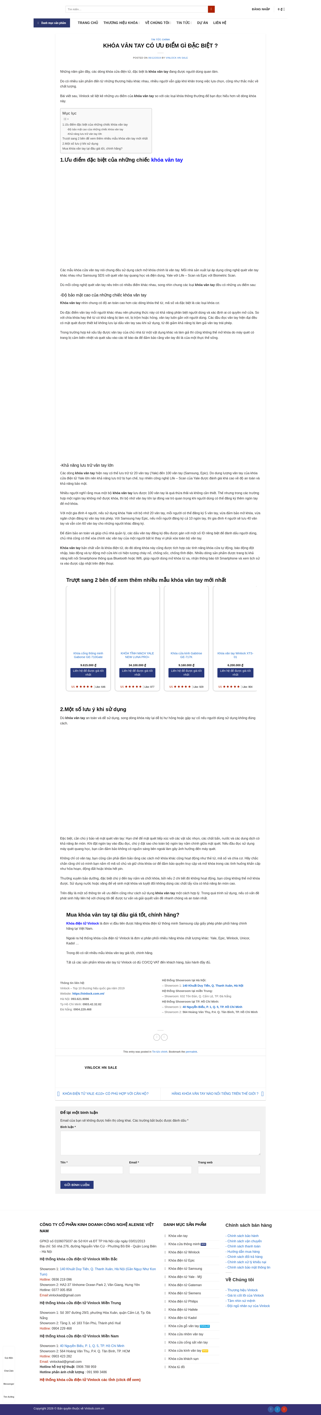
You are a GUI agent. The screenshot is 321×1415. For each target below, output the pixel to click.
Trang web (205, 1162)
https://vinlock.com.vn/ (88, 993)
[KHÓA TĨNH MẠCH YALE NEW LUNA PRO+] (137, 617)
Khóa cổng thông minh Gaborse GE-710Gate (88, 655)
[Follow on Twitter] (277, 1409)
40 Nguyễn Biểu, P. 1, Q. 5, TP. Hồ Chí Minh (213, 1007)
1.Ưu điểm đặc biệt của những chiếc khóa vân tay (95, 124)
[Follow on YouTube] (284, 1409)
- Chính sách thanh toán (243, 1246)
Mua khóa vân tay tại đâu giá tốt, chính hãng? (92, 148)
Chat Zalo (9, 1367)
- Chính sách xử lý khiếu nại (246, 1262)
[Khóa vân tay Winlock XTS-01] (235, 617)
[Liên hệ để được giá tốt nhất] (88, 673)
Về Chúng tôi (158, 23)
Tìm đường (8, 1393)
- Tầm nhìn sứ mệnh (240, 1301)
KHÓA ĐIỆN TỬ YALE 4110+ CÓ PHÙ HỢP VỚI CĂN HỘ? (102, 1093)
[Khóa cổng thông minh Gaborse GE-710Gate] (88, 617)
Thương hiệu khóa (122, 23)
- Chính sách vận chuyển (244, 1241)
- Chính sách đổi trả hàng (244, 1256)
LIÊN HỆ (219, 23)
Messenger (8, 1380)
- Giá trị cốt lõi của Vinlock (245, 1295)
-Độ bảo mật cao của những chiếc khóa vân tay (95, 129)
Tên (64, 1162)
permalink (191, 1051)
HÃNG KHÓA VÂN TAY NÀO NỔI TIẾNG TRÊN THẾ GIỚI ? (219, 1093)
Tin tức (184, 23)
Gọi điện (9, 1354)
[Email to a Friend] (164, 1037)
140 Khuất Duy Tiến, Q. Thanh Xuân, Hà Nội (213, 985)
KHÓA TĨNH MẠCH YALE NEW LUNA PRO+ (137, 655)
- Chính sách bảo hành (242, 1236)
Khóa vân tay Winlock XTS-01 (235, 655)
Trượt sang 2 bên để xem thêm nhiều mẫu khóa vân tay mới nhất (105, 138)
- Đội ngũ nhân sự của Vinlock (248, 1306)
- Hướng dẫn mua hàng (243, 1251)
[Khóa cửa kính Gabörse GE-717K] (186, 617)
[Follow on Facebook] (271, 1409)
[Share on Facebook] (156, 1037)
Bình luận (68, 1127)
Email (134, 1162)
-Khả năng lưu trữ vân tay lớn (84, 133)
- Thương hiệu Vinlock (242, 1290)
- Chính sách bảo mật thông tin (248, 1267)
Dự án (202, 23)
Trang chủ (88, 23)
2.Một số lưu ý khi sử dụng (80, 143)
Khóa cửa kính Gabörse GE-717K (186, 655)
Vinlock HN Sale (177, 58)
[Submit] (211, 9)
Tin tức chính (160, 39)
